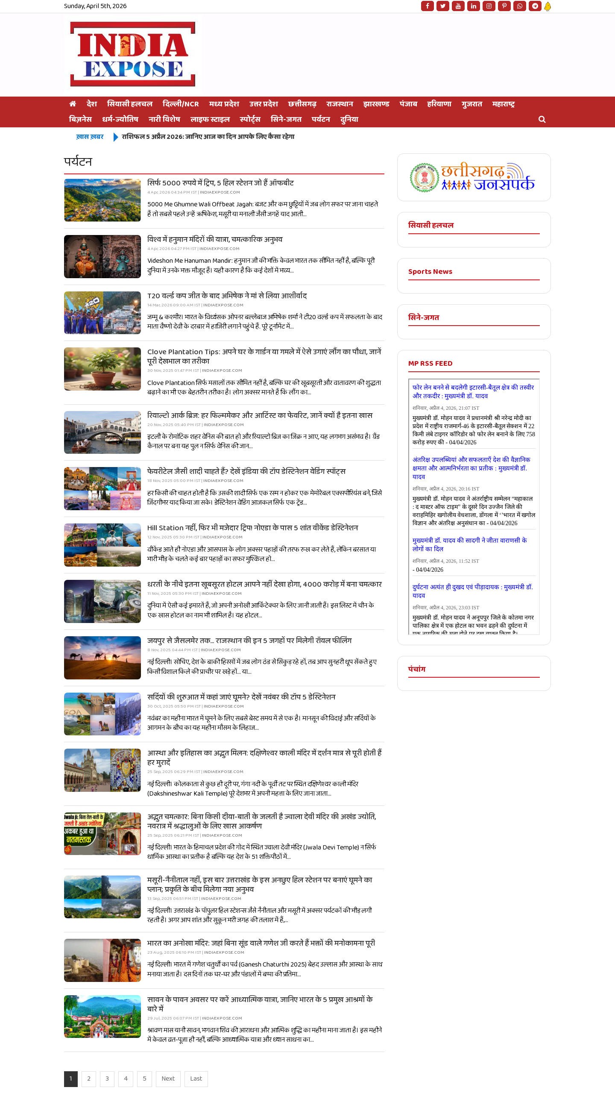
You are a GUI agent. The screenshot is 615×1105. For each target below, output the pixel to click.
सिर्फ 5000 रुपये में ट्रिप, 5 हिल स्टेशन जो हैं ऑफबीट (220, 183)
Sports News (430, 272)
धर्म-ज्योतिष (120, 120)
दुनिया (349, 120)
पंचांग (416, 670)
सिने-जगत (286, 120)
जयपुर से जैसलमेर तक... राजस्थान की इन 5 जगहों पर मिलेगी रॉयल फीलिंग (249, 641)
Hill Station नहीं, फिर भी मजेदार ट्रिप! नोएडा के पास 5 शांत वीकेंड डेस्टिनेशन (252, 528)
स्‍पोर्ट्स (250, 120)
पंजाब (408, 104)
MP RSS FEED (430, 364)
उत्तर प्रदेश (263, 104)
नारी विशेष (164, 120)
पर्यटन (321, 120)
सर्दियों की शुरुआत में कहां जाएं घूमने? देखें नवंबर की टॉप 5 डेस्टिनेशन (241, 697)
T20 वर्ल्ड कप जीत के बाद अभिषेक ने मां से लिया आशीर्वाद (227, 296)
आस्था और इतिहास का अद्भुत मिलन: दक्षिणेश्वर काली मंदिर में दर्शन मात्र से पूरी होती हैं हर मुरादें (264, 758)
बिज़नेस (80, 120)
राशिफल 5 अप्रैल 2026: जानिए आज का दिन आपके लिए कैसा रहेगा (208, 137)
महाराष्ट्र (503, 104)
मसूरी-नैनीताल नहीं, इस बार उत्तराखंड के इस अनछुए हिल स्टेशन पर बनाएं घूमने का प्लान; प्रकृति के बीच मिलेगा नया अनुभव (259, 885)
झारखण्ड (376, 104)
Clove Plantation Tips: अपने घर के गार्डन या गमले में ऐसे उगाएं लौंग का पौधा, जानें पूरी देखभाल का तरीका (264, 356)
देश (92, 104)
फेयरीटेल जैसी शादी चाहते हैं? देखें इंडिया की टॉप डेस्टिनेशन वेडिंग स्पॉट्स (246, 472)
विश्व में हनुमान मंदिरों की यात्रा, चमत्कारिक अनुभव (214, 240)
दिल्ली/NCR (181, 104)
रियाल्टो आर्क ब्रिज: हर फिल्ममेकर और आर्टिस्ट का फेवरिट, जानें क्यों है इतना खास (259, 416)
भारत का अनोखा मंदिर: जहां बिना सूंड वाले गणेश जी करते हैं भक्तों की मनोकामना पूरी (261, 943)
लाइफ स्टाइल (210, 120)
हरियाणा (439, 104)
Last (196, 1078)
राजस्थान (340, 104)
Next (168, 1078)
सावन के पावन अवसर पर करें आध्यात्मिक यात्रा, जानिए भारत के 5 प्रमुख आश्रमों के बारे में (259, 1004)
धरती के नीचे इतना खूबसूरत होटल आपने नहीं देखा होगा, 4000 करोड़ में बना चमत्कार (264, 585)
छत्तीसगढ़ (302, 104)
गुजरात (472, 104)
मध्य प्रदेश (224, 104)
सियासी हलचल (129, 104)
